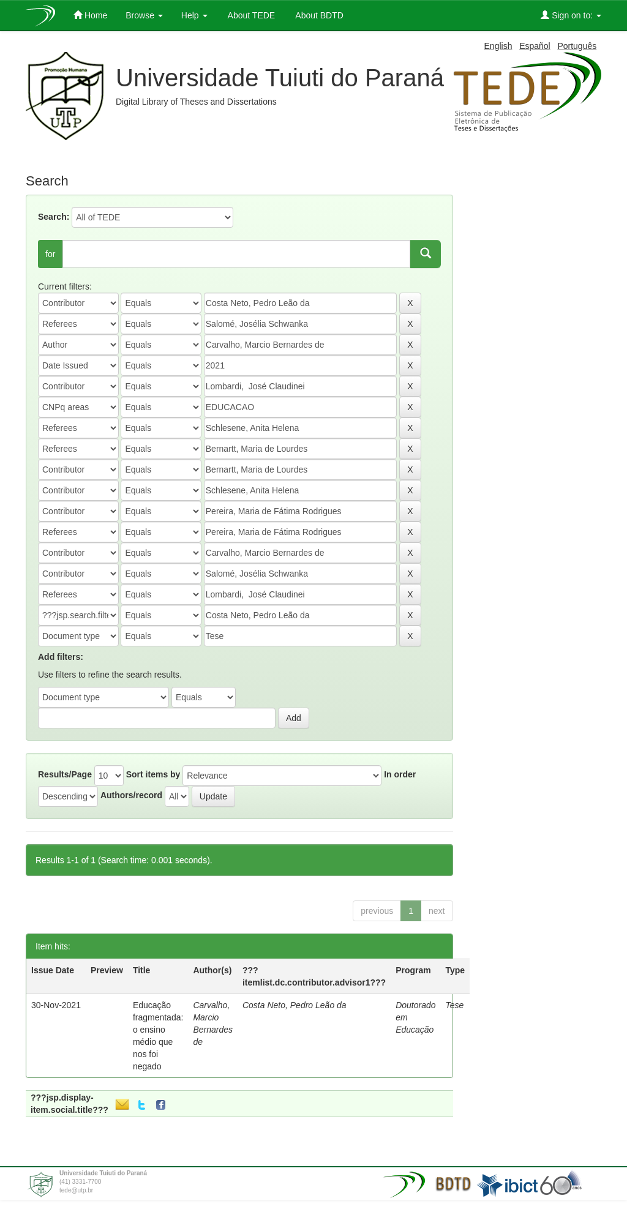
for (50, 254)
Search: (53, 217)
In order (400, 774)
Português (576, 46)
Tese (455, 1005)
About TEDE (251, 15)
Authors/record (131, 795)
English (498, 46)
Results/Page (65, 774)
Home (90, 15)
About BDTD (318, 15)
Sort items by (153, 774)
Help (194, 15)
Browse (144, 15)
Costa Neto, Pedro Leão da (294, 1005)
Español (534, 46)
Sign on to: (571, 15)
